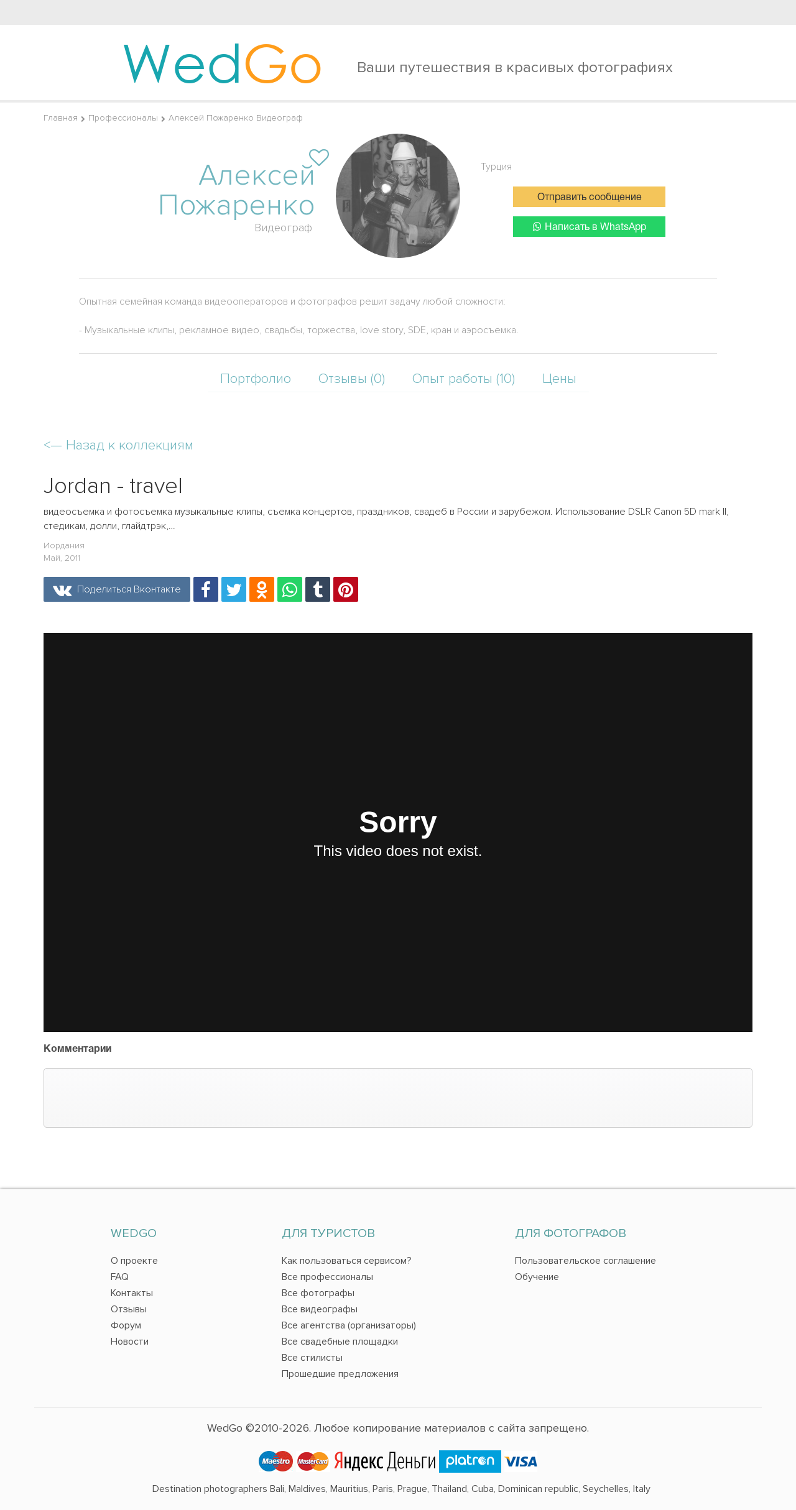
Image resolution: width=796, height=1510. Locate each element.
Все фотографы (318, 1293)
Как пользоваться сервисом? (347, 1260)
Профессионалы (123, 118)
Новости (130, 1341)
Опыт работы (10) (463, 379)
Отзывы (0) (351, 379)
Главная (61, 118)
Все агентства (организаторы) (349, 1325)
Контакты (132, 1293)
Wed (222, 62)
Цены (559, 379)
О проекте (134, 1260)
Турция (496, 166)
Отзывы (129, 1309)
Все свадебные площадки (340, 1341)
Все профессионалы (327, 1277)
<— (118, 445)
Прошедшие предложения (340, 1374)
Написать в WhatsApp (589, 226)
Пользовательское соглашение (585, 1260)
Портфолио (255, 379)
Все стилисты (312, 1357)
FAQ (120, 1277)
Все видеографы (320, 1309)
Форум (126, 1325)
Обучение (537, 1277)
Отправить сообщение (589, 197)
